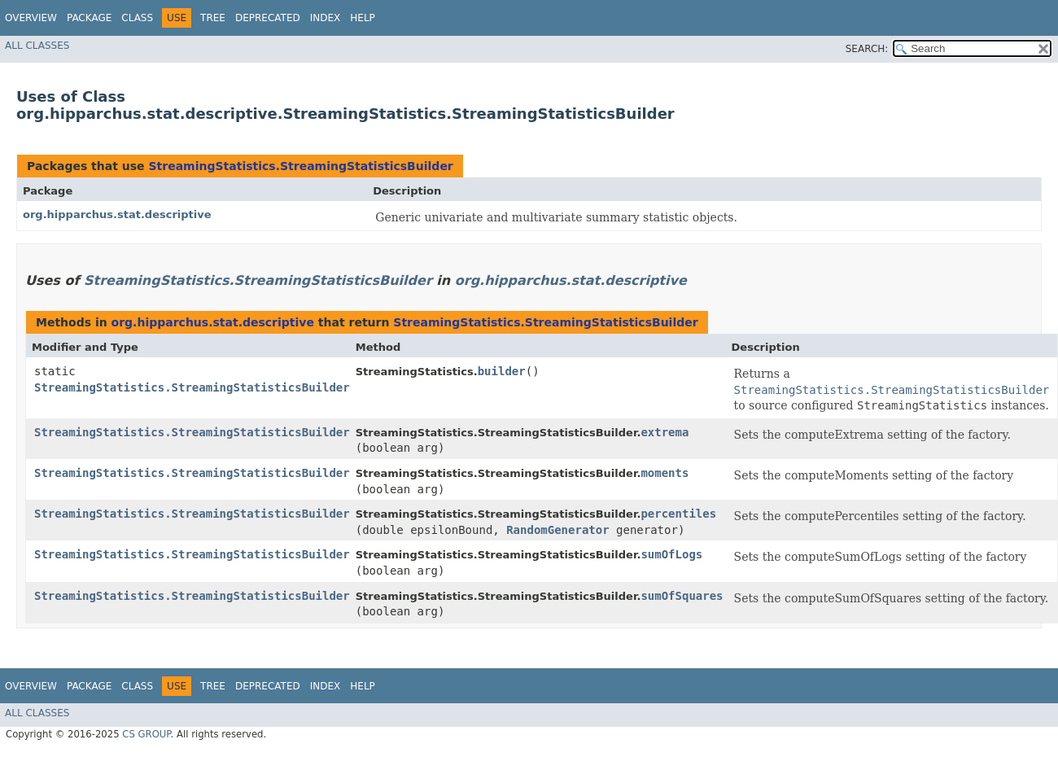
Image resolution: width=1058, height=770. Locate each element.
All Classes (37, 45)
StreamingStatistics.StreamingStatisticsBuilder (300, 166)
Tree (212, 18)
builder (502, 371)
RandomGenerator (557, 529)
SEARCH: (867, 49)
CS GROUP (146, 734)
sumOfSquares (681, 595)
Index (325, 18)
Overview (31, 18)
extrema (664, 432)
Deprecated (267, 18)
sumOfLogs (671, 554)
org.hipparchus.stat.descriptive (117, 214)
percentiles (678, 513)
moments (664, 472)
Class (137, 18)
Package (89, 18)
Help (362, 18)
